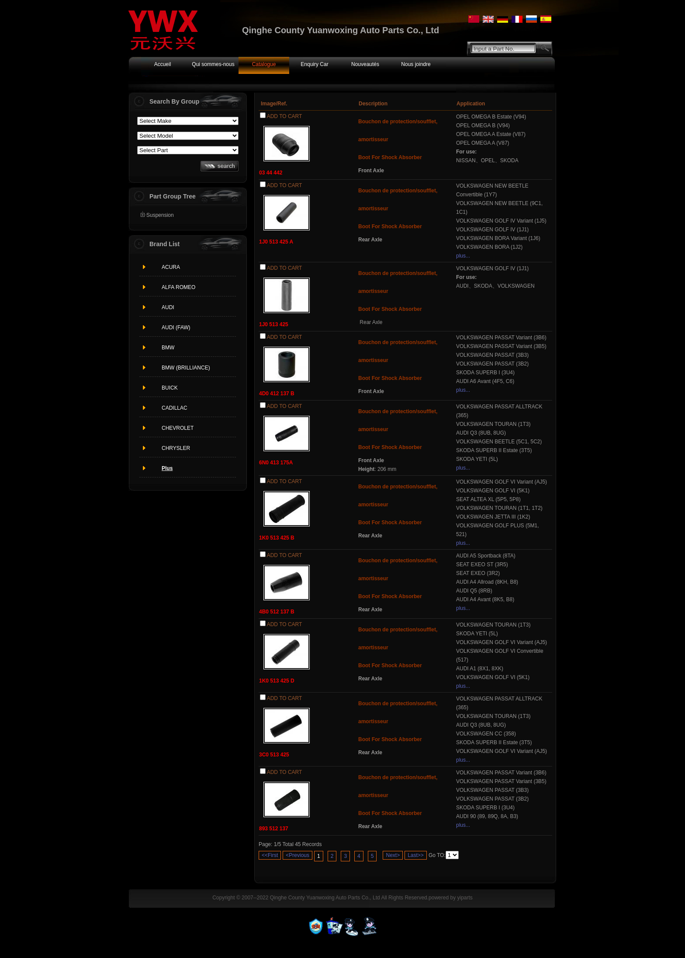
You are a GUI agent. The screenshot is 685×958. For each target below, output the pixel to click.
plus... (463, 256)
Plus (167, 468)
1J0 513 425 (273, 324)
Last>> (416, 855)
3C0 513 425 (274, 755)
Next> (393, 855)
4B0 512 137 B (276, 612)
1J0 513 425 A (276, 242)
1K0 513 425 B (276, 538)
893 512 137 (273, 829)
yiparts (464, 898)
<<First (270, 855)
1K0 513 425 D (276, 681)
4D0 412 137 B (276, 393)
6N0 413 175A (276, 463)
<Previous (297, 855)
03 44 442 (270, 173)
